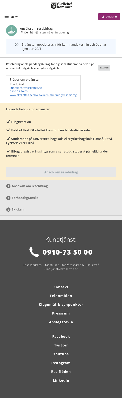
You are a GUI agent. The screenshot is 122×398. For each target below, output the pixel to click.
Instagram (61, 363)
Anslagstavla (61, 322)
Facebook (61, 336)
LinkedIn (61, 380)
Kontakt (61, 287)
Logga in (109, 16)
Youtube (61, 354)
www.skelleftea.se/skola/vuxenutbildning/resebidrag (43, 95)
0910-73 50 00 (19, 91)
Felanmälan (61, 295)
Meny (14, 16)
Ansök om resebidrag (61, 172)
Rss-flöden (61, 371)
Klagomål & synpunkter (61, 304)
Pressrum (61, 313)
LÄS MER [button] (104, 67)
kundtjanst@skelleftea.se (26, 88)
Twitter (61, 345)
